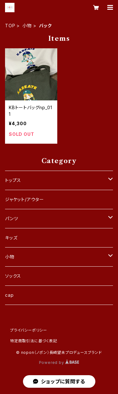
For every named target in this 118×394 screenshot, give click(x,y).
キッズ (11, 237)
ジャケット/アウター (24, 199)
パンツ (11, 218)
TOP (10, 25)
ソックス (13, 276)
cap (9, 295)
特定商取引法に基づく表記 (33, 340)
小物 (27, 25)
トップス (13, 180)
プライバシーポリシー (28, 330)
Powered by (59, 362)
